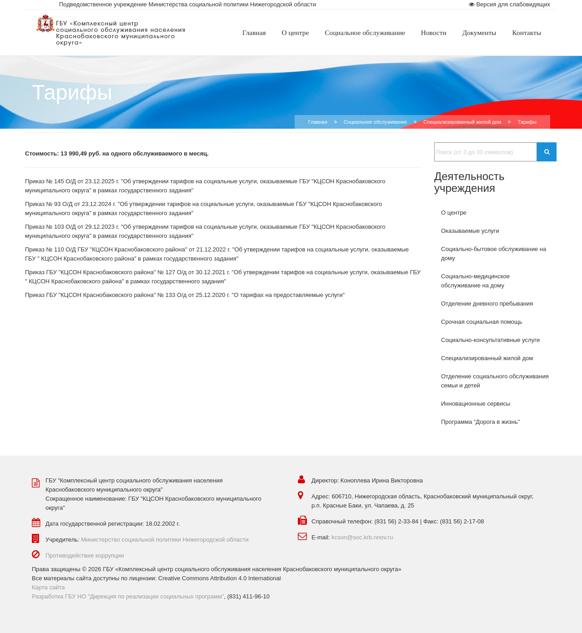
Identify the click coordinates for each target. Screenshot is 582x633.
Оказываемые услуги (470, 230)
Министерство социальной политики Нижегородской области (165, 539)
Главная (317, 122)
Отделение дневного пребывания (487, 303)
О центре (454, 212)
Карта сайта (48, 587)
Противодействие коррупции (84, 555)
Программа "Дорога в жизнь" (480, 421)
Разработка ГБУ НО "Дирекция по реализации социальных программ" (128, 596)
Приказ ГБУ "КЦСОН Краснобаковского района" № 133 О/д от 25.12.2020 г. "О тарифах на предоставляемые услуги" (185, 294)
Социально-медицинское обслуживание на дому (475, 281)
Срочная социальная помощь (481, 321)
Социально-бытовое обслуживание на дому (493, 253)
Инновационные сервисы (475, 403)
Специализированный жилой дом (462, 122)
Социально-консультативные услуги (490, 340)
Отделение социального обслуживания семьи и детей (495, 381)
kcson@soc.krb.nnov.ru (362, 537)
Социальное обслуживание (375, 122)
